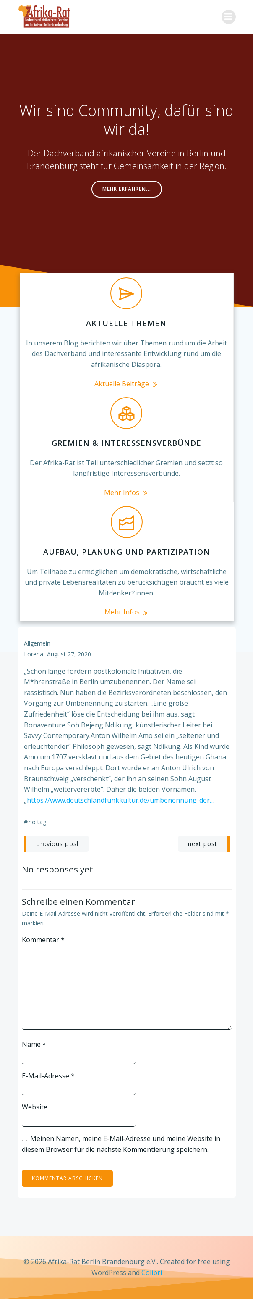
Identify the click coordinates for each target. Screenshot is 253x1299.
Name (34, 1044)
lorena (33, 654)
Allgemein (37, 643)
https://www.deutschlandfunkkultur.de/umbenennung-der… (120, 800)
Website (34, 1107)
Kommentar (43, 939)
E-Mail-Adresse (48, 1075)
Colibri (151, 1272)
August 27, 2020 (69, 654)
